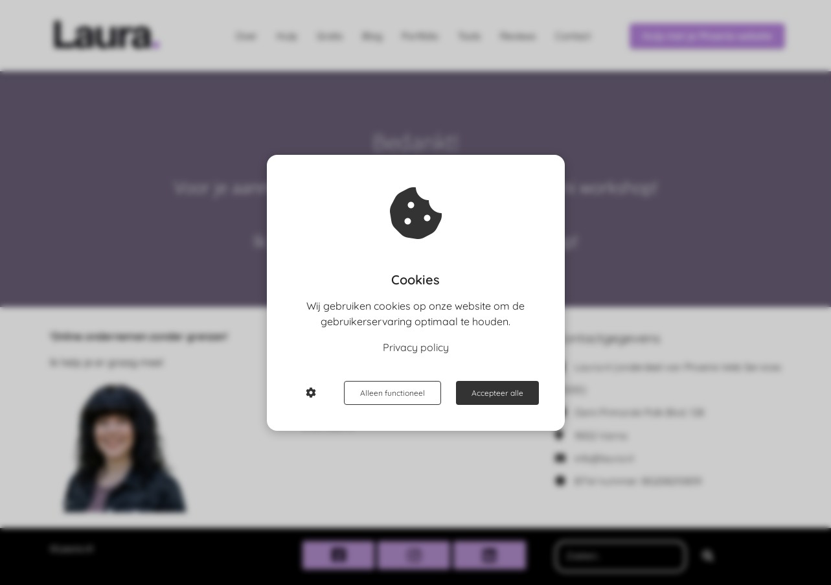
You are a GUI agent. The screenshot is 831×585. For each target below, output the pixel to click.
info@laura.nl (604, 458)
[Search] (708, 556)
